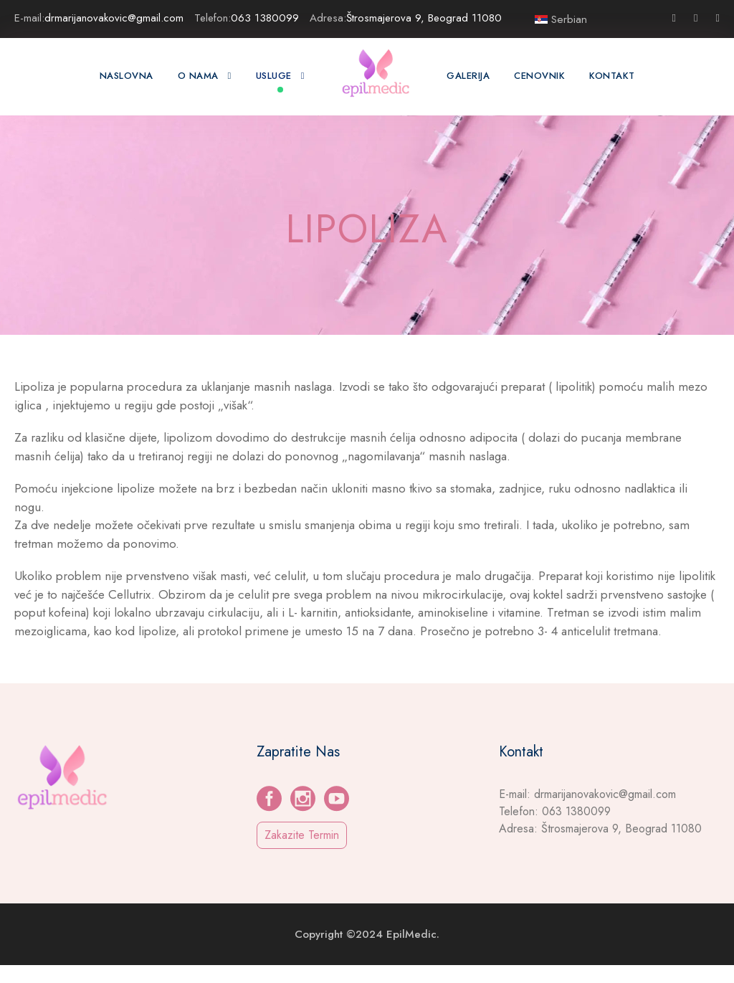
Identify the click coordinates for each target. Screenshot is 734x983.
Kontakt (616, 75)
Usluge (269, 75)
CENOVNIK (543, 75)
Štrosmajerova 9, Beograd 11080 (428, 17)
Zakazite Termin (304, 853)
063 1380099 (272, 17)
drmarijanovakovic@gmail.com (121, 17)
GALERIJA (469, 75)
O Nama (192, 75)
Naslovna (122, 75)
